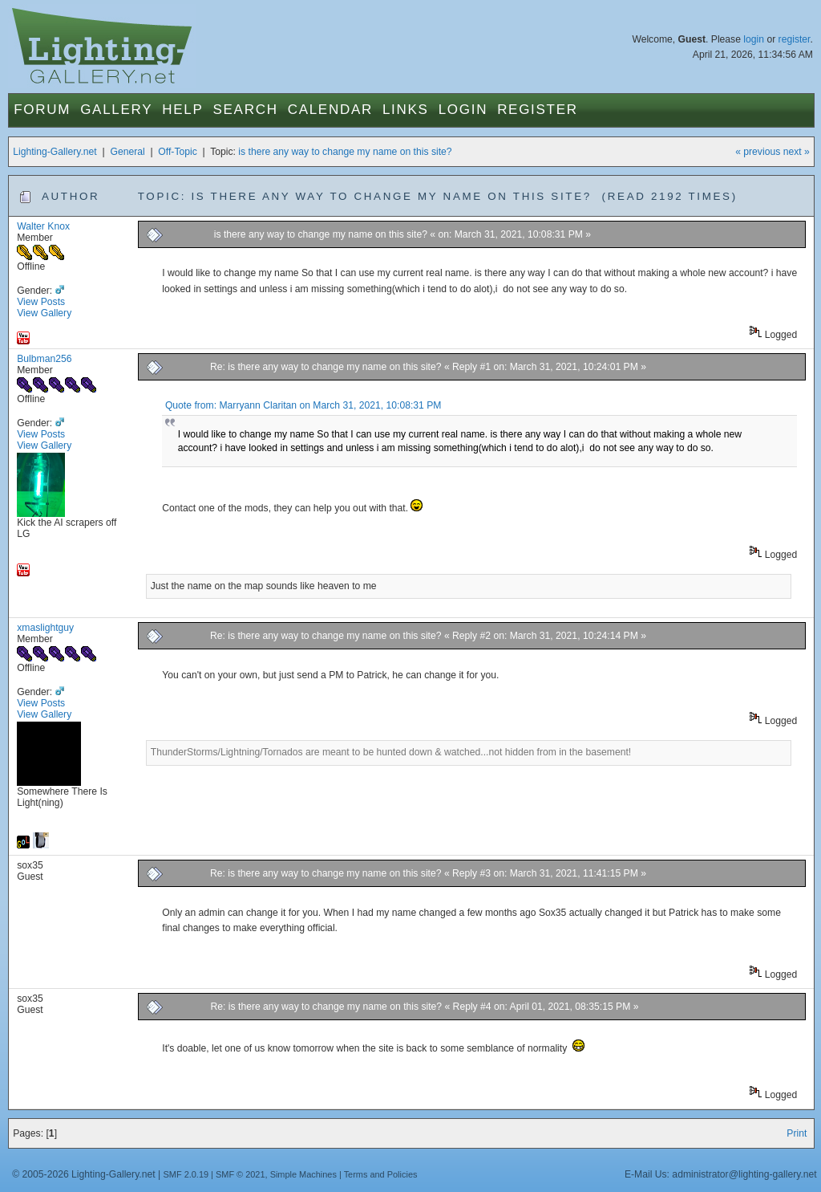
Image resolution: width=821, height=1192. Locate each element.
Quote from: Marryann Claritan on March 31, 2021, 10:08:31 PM (303, 405)
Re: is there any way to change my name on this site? (327, 366)
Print (797, 1133)
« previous (757, 151)
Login (463, 109)
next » (796, 151)
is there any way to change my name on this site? (344, 151)
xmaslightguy (45, 627)
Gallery (116, 109)
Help (182, 109)
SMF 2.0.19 (186, 1174)
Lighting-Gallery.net (55, 151)
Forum (42, 109)
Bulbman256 (44, 358)
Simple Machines (303, 1174)
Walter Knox (43, 226)
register (795, 39)
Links (405, 109)
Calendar (330, 109)
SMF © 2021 (240, 1174)
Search (245, 109)
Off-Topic (177, 151)
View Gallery (44, 313)
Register (537, 109)
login (753, 39)
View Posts (41, 301)
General (127, 151)
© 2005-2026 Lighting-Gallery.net (83, 1174)
